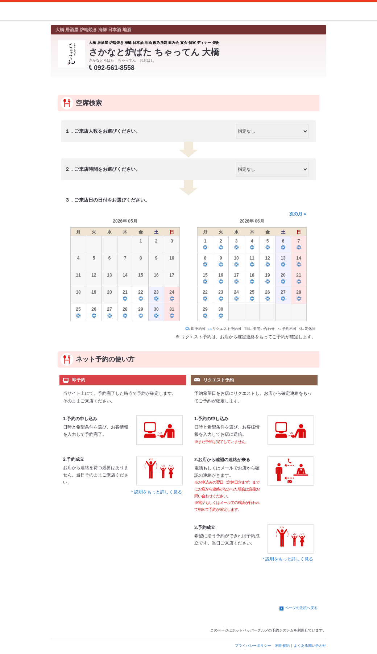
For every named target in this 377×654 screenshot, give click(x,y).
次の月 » (297, 213)
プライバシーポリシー (253, 645)
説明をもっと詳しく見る (158, 491)
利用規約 (282, 645)
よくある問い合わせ (310, 645)
